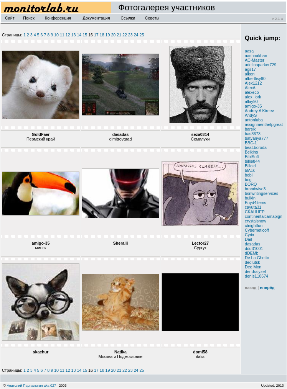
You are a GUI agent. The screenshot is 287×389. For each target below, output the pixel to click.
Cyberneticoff (257, 230)
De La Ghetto (257, 257)
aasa (249, 51)
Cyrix (249, 234)
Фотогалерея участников (163, 7)
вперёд (267, 287)
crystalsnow (255, 221)
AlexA (250, 87)
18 (102, 35)
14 (79, 35)
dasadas (252, 244)
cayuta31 (253, 207)
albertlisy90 (255, 78)
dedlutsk (252, 262)
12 (68, 35)
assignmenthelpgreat (264, 124)
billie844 (252, 161)
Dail (248, 239)
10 (56, 35)
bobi (248, 175)
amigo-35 (253, 106)
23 (130, 35)
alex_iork (253, 97)
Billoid (250, 165)
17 (96, 35)
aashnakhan (256, 55)
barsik (250, 129)
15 (84, 35)
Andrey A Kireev (259, 110)
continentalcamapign (263, 216)
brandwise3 (255, 188)
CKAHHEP (255, 211)
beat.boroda (256, 147)
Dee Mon (253, 267)
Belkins (251, 152)
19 (108, 35)
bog (248, 179)
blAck (250, 170)
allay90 (251, 101)
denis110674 (256, 276)
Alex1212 (253, 83)
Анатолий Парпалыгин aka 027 (31, 385)
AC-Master (254, 60)
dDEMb (252, 253)
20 (113, 35)
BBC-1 (251, 143)
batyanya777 (256, 138)
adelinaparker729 (260, 64)
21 (119, 35)
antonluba (254, 120)
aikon (249, 74)
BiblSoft (252, 156)
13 (73, 35)
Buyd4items (255, 202)
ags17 (250, 69)
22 (124, 35)
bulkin (250, 198)
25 (142, 35)
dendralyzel (255, 271)
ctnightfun (253, 225)
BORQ (251, 184)
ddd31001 (254, 248)
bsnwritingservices (261, 193)
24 (136, 35)
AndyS (251, 115)
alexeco (252, 92)
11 (62, 35)
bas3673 (253, 133)
